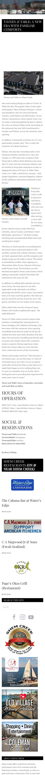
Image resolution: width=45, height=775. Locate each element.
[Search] (22, 606)
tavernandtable (8, 437)
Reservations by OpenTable (13, 443)
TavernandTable (9, 440)
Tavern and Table (9, 434)
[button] (3, 5)
